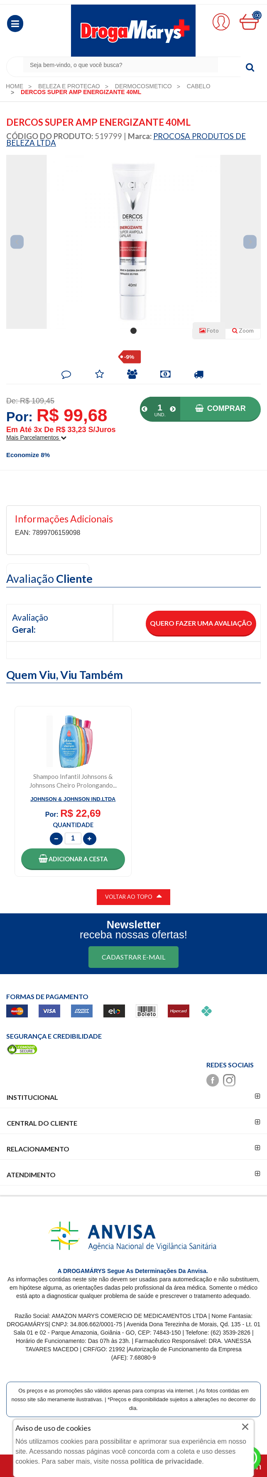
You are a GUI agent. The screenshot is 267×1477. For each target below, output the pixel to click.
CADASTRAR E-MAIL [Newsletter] (133, 957)
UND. (159, 414)
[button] (15, 23)
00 (257, 15)
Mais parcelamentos (36, 437)
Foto (209, 330)
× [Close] (245, 1427)
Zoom (246, 332)
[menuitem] (14, 86)
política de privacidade (166, 1461)
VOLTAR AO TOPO (133, 895)
